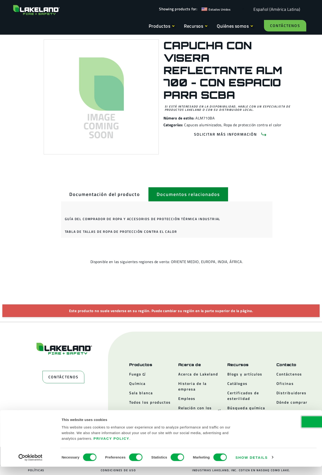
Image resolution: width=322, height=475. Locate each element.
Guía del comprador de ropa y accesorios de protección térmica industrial (143, 218)
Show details (252, 466)
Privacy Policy (111, 447)
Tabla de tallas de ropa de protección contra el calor (121, 231)
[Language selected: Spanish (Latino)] (275, 9)
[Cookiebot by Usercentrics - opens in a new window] (30, 465)
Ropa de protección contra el (248, 125)
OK (283, 430)
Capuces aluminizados (202, 125)
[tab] (104, 194)
